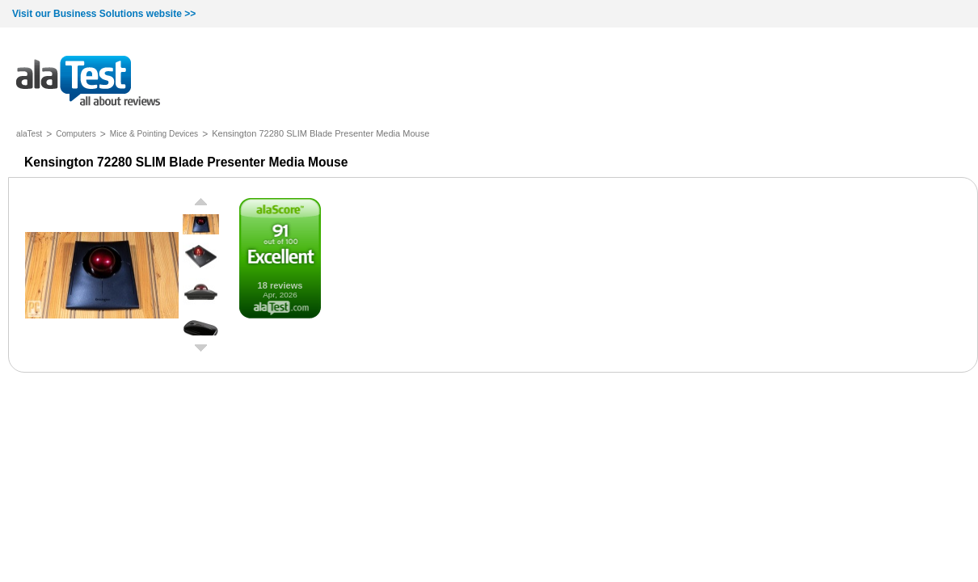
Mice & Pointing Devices (154, 133)
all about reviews (88, 82)
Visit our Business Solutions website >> (104, 13)
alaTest (29, 133)
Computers (76, 133)
